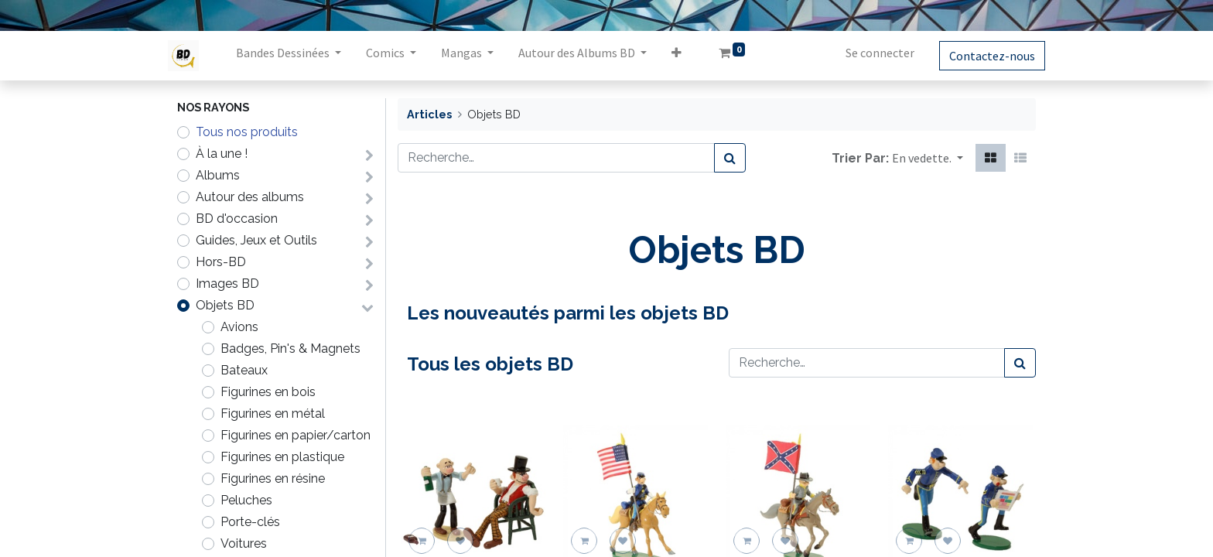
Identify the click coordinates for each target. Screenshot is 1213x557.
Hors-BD (221, 262)
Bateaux (244, 370)
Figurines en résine (272, 478)
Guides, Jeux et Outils (256, 240)
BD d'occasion (237, 218)
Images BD (227, 283)
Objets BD (225, 305)
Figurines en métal (272, 413)
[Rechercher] (730, 158)
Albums (218, 175)
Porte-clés (250, 521)
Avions (239, 327)
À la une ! (222, 153)
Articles (429, 114)
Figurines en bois (268, 391)
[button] (686, 55)
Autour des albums (250, 197)
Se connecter (870, 52)
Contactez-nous (983, 55)
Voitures (243, 543)
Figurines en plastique (282, 456)
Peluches (246, 500)
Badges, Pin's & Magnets (290, 348)
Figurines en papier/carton (295, 435)
